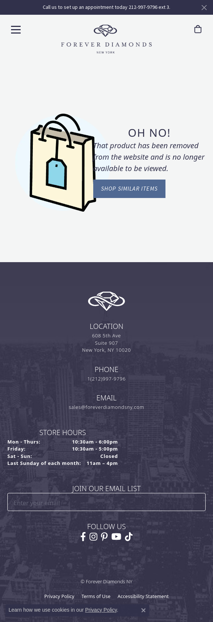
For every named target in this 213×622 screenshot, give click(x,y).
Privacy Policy (59, 596)
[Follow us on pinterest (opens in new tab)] (104, 536)
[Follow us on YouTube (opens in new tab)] (116, 536)
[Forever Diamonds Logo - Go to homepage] (106, 39)
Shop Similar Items (129, 188)
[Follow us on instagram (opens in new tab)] (93, 536)
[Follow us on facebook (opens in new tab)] (83, 536)
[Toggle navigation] (15, 29)
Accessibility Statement (143, 596)
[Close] (204, 7)
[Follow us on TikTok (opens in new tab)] (129, 536)
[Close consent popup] (143, 610)
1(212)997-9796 (106, 378)
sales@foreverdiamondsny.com (106, 407)
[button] (180, 29)
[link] (196, 29)
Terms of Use (96, 596)
